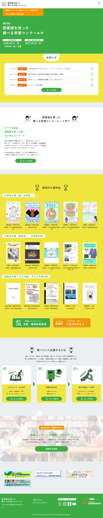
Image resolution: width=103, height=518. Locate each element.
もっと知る (27, 160)
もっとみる (51, 90)
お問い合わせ (37, 500)
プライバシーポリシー (40, 502)
